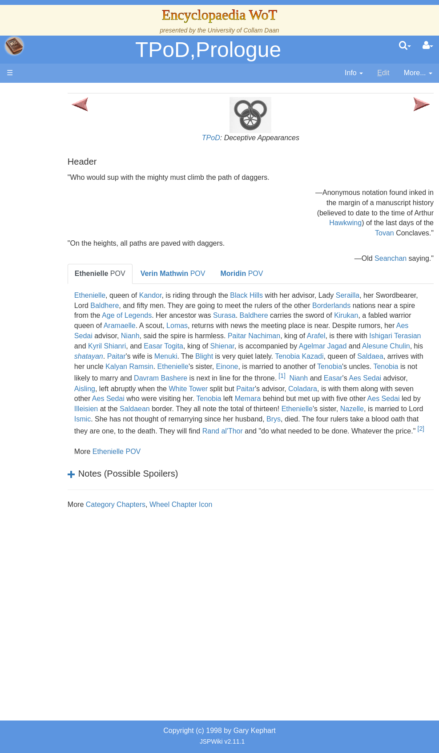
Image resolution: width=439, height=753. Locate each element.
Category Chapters (148, 525)
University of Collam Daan (243, 30)
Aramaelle (296, 325)
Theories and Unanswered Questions (63, 525)
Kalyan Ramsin (131, 376)
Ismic (259, 429)
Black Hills (279, 295)
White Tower (247, 398)
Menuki (118, 366)
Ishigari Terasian (274, 346)
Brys (145, 439)
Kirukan (183, 325)
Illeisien (205, 419)
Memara (335, 409)
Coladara (361, 398)
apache (14, 46)
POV (133, 273)
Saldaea (323, 366)
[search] (405, 46)
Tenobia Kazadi (252, 366)
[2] (325, 449)
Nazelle (177, 429)
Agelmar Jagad (243, 356)
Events (53, 240)
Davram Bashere (193, 389)
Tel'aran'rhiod (63, 504)
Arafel (195, 346)
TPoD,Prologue (208, 49)
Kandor (183, 295)
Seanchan (391, 258)
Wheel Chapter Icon (213, 525)
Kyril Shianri (335, 346)
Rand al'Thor (127, 451)
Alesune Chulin (306, 356)
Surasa (362, 315)
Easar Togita (391, 346)
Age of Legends (265, 315)
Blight (157, 366)
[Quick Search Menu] (405, 46)
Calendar (56, 230)
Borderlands (126, 315)
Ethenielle (122, 295)
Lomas (353, 325)
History (53, 219)
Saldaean (254, 419)
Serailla (380, 295)
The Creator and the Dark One (62, 159)
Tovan (384, 233)
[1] (314, 385)
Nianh (324, 336)
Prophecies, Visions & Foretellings (61, 484)
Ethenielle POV (149, 472)
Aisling (143, 398)
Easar (366, 389)
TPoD (227, 138)
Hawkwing (345, 223)
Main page (41, 93)
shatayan (359, 356)
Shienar (142, 356)
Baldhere (182, 305)
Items (51, 463)
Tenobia (331, 376)
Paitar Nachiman (133, 346)
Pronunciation (64, 545)
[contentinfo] (354, 73)
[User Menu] (428, 46)
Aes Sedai (270, 336)
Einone (228, 376)
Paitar (387, 356)
